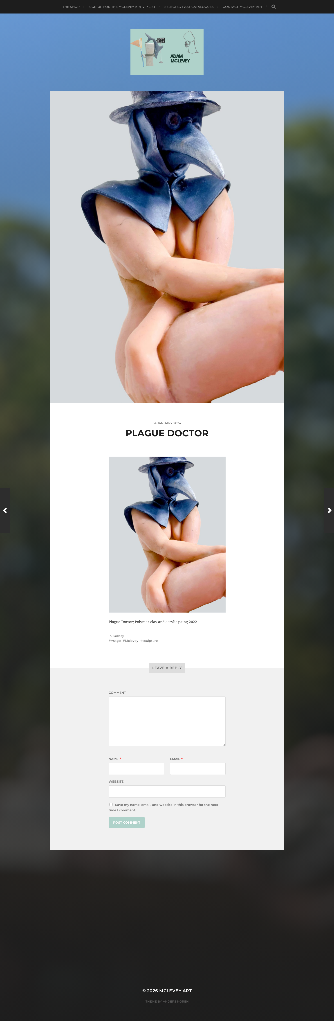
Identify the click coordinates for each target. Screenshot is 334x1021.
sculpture (150, 641)
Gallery (118, 636)
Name (115, 759)
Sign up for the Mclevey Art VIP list (122, 7)
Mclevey (131, 641)
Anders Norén (176, 1001)
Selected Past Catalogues (189, 7)
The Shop (71, 7)
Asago (116, 641)
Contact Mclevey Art (242, 7)
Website (116, 782)
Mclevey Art (175, 990)
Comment (117, 693)
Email (176, 759)
